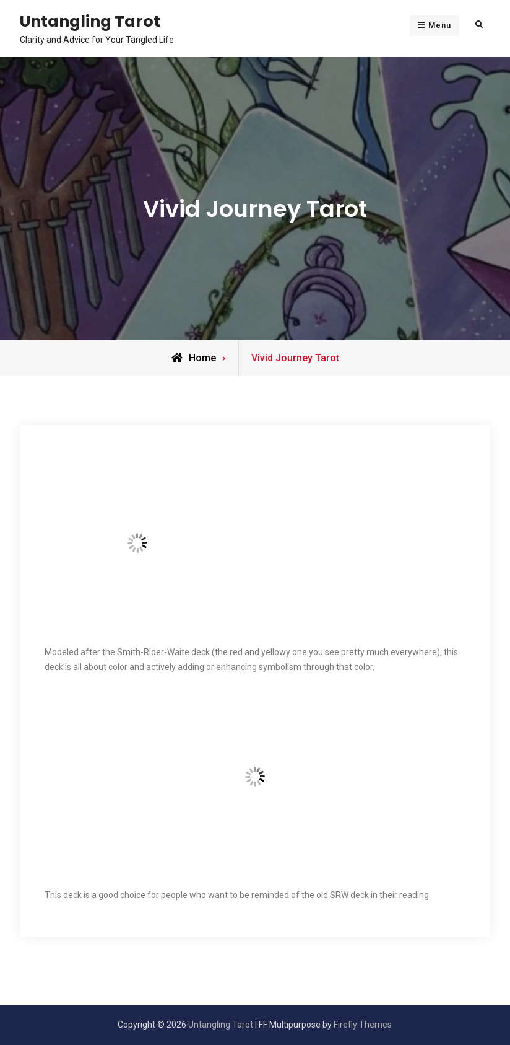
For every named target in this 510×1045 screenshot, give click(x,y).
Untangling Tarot (90, 21)
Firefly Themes (363, 1025)
